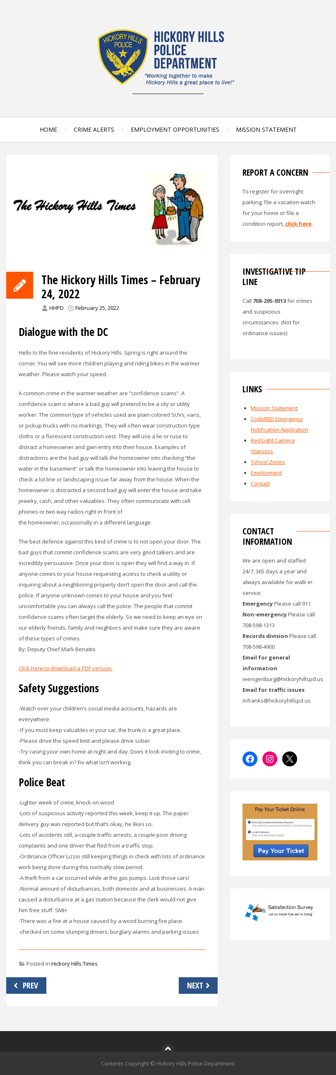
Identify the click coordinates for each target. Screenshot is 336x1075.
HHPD (56, 308)
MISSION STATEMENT (266, 129)
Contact (260, 483)
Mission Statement (274, 408)
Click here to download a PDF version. (66, 668)
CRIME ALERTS (94, 129)
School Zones (268, 462)
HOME (48, 129)
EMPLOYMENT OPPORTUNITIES (175, 129)
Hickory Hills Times (74, 963)
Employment (266, 472)
